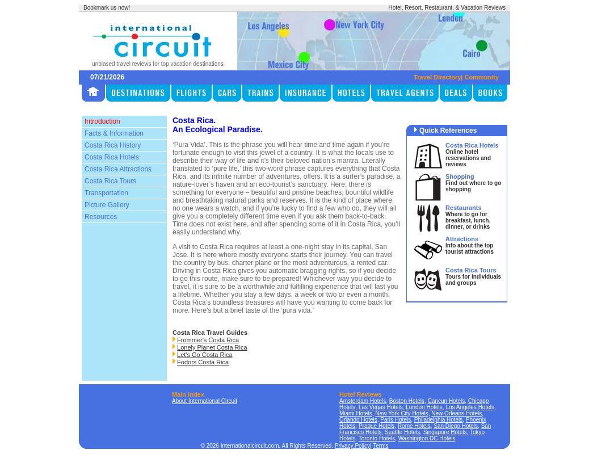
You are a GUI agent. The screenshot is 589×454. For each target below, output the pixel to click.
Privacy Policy (352, 446)
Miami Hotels (355, 413)
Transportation (106, 193)
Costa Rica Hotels (112, 157)
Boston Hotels (406, 401)
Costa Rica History (113, 145)
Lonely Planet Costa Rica (212, 347)
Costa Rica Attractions (118, 169)
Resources (101, 217)
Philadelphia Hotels (438, 420)
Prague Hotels (376, 426)
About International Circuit (204, 401)
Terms (380, 446)
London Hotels (424, 407)
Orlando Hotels (358, 420)
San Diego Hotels (456, 426)
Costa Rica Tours (110, 181)
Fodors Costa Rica (203, 362)
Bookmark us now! (106, 8)
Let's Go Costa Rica (204, 354)
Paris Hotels (395, 420)
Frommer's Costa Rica (208, 340)
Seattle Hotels (402, 432)
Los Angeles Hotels (469, 407)
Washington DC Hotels (427, 438)
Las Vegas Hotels (381, 407)
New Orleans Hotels (456, 413)
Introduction (102, 121)
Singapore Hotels (445, 432)
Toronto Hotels (377, 438)
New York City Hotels (401, 413)
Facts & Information (114, 133)
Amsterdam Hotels (362, 401)
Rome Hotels (414, 426)
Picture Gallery (107, 205)
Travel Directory (437, 77)
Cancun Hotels (446, 401)
